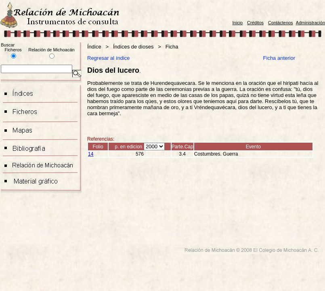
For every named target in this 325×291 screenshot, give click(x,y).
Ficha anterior (280, 58)
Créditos (255, 22)
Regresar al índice (108, 58)
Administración (310, 22)
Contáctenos (280, 22)
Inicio (238, 22)
